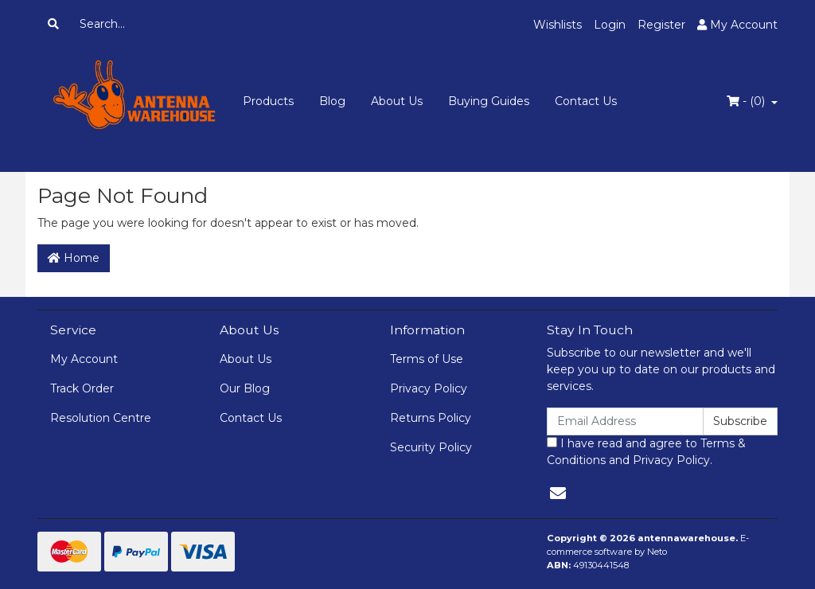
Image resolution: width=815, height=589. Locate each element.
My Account (84, 359)
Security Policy (431, 447)
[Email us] (558, 493)
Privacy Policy (428, 388)
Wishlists (557, 25)
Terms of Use (426, 359)
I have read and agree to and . (646, 451)
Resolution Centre (100, 418)
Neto (657, 551)
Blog (332, 101)
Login (610, 25)
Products (268, 101)
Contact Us (586, 101)
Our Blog (245, 388)
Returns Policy (430, 418)
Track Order (82, 388)
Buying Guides (488, 101)
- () (747, 101)
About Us (397, 101)
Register (661, 25)
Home (73, 258)
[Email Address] (625, 421)
